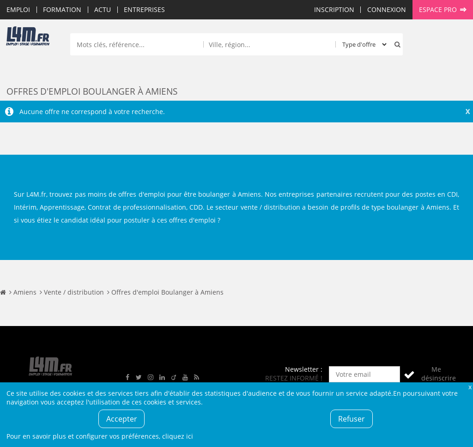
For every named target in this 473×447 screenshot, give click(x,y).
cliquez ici (177, 436)
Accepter (121, 419)
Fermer (470, 386)
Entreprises (144, 9)
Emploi (18, 9)
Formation (62, 9)
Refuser (351, 419)
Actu (102, 9)
